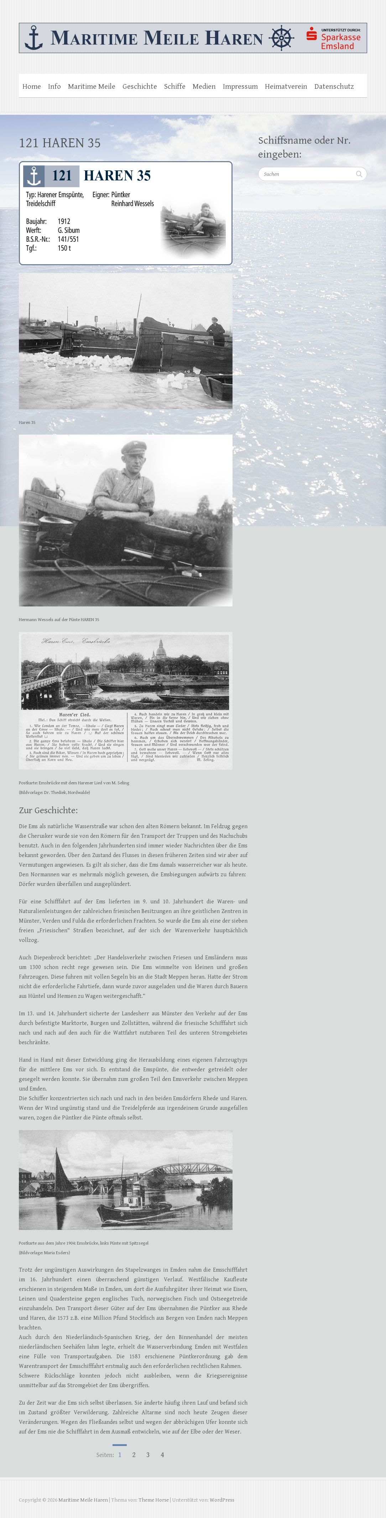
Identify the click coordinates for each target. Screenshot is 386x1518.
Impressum (240, 86)
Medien (204, 86)
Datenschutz (334, 86)
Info (54, 86)
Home (31, 86)
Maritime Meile (91, 86)
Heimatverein (286, 86)
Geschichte (139, 86)
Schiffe (175, 86)
